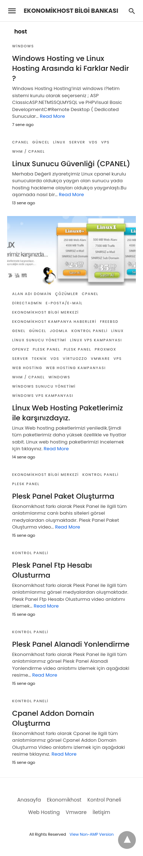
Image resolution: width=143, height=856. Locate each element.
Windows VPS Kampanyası (42, 395)
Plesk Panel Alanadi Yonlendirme (70, 644)
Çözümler (66, 293)
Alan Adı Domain (32, 293)
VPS (105, 142)
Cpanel (20, 142)
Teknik (39, 358)
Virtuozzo (75, 358)
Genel (18, 331)
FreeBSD (109, 321)
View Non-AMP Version (92, 834)
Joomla (59, 331)
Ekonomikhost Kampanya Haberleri (54, 321)
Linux (59, 142)
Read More (52, 116)
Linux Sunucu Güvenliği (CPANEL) (71, 164)
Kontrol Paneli (89, 331)
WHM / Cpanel (28, 151)
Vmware (100, 358)
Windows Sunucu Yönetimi (44, 386)
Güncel (41, 142)
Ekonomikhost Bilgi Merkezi (45, 312)
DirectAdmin (27, 303)
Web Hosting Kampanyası (76, 368)
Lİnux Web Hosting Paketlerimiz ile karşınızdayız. (67, 413)
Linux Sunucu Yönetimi (39, 340)
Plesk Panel (46, 349)
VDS (93, 142)
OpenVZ (20, 349)
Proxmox (105, 349)
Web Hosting (27, 368)
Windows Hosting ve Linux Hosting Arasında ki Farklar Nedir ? (70, 68)
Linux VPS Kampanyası (96, 340)
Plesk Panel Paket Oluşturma (63, 496)
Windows (23, 46)
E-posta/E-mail (64, 303)
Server (77, 142)
